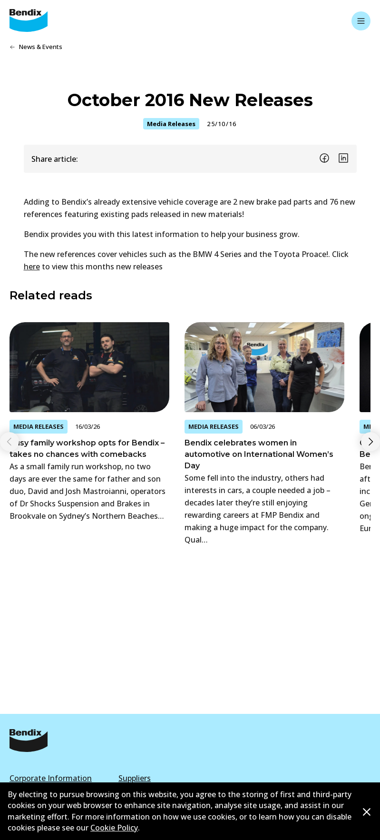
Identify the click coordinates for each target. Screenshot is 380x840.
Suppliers (134, 778)
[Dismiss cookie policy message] (366, 811)
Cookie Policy (114, 827)
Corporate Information (51, 778)
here (32, 266)
